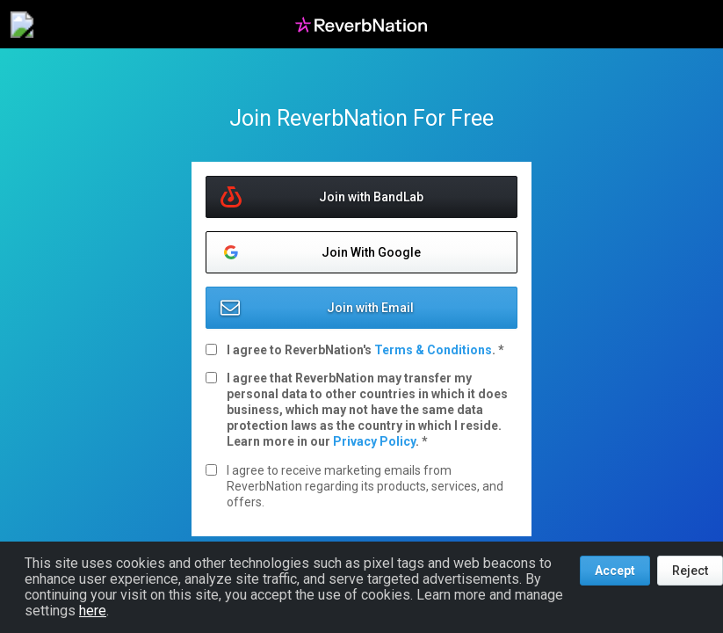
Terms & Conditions (433, 350)
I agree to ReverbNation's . (362, 350)
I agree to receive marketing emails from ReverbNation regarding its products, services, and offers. (365, 486)
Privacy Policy (374, 441)
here (92, 610)
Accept (615, 571)
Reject (690, 571)
